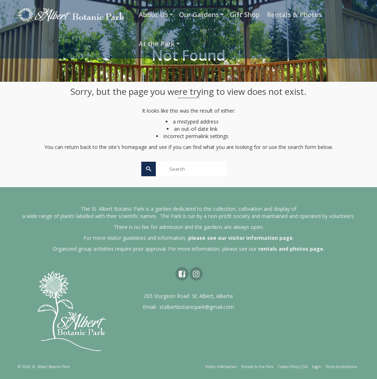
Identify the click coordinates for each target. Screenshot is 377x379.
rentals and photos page (290, 248)
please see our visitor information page (240, 237)
